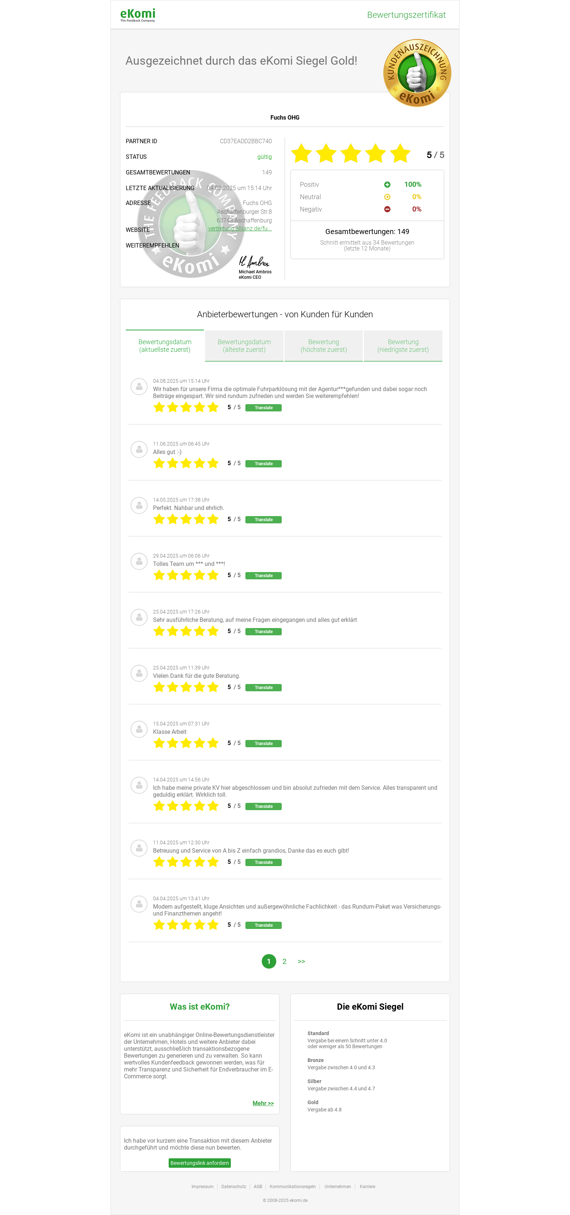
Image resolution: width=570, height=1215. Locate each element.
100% (403, 184)
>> (301, 961)
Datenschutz (233, 1186)
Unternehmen (338, 1186)
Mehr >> (263, 1103)
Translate (264, 407)
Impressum (203, 1186)
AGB (258, 1186)
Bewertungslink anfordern (199, 1163)
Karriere (367, 1186)
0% (403, 196)
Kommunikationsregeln (293, 1186)
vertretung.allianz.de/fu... (240, 228)
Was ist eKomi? (200, 1007)
